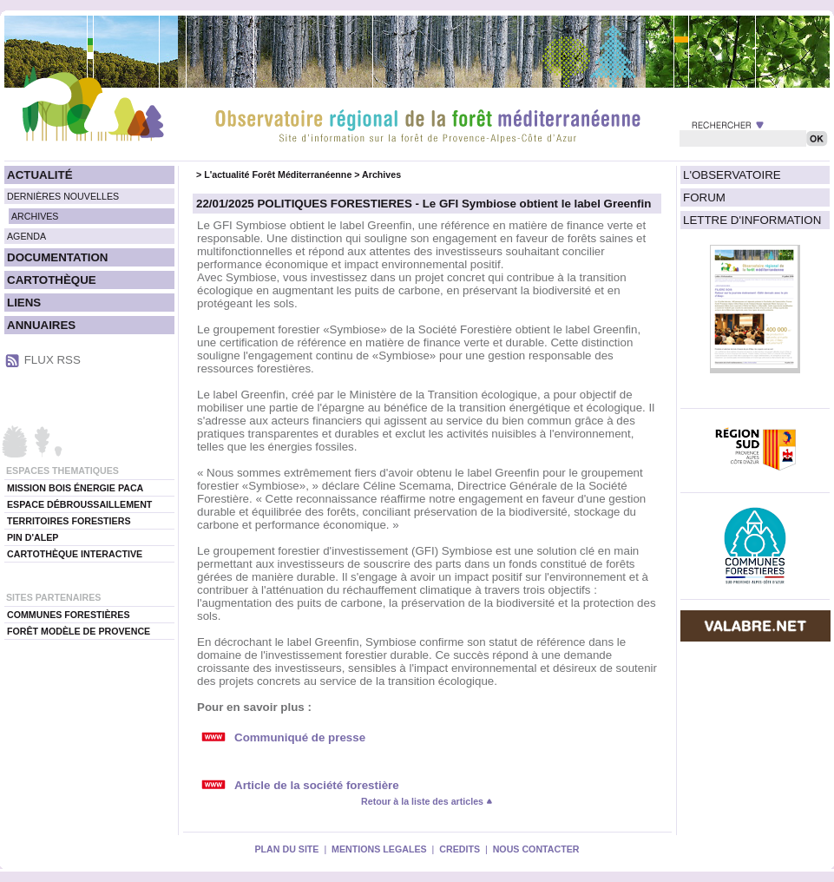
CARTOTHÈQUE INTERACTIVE (74, 554)
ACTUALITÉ (40, 174)
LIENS (24, 302)
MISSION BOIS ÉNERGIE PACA (75, 488)
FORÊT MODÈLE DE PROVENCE (78, 631)
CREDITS (459, 849)
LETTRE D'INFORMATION (752, 220)
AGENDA (26, 236)
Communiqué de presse (299, 737)
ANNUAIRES (41, 325)
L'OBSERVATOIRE (732, 174)
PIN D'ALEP (32, 537)
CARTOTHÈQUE (51, 279)
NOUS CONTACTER (536, 849)
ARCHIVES (34, 216)
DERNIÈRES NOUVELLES (63, 196)
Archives (381, 174)
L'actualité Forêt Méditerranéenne (277, 174)
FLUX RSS (52, 359)
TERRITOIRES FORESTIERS (69, 521)
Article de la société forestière (316, 785)
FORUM (704, 197)
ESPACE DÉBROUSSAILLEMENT (79, 504)
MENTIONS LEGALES (379, 849)
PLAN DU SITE (286, 849)
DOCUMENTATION (57, 257)
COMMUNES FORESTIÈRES (68, 614)
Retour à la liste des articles (427, 801)
